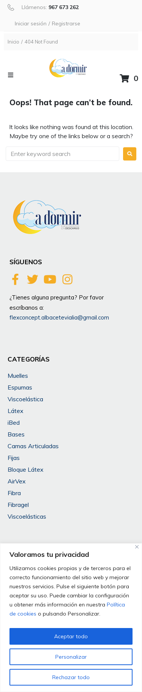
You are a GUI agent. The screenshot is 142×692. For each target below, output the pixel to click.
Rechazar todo (71, 677)
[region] (71, 617)
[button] (10, 75)
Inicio (13, 42)
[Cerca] (137, 547)
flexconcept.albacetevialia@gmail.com (59, 317)
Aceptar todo (71, 636)
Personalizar (71, 656)
